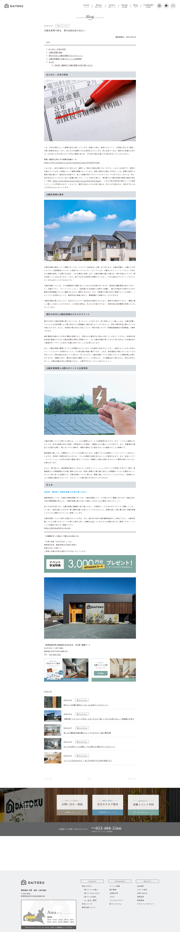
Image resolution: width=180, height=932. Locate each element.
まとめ (51, 62)
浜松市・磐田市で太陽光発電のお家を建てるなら (74, 65)
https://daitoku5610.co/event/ (57, 528)
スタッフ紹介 (142, 890)
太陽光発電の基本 (56, 52)
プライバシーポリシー (145, 904)
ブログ (112, 897)
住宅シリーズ (87, 904)
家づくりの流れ (90, 897)
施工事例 (113, 890)
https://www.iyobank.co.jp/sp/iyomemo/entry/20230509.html (72, 162)
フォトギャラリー (116, 900)
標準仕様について (89, 907)
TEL (106, 828)
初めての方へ (87, 886)
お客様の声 (114, 893)
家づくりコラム (116, 904)
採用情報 (140, 900)
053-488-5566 (55, 654)
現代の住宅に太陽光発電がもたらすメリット (66, 55)
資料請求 (140, 897)
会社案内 (140, 886)
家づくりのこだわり (92, 893)
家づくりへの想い (91, 890)
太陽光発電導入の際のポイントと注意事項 (65, 59)
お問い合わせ (142, 893)
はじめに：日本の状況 (57, 49)
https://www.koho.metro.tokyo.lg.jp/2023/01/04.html (77, 181)
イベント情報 (115, 886)
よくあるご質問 (90, 900)
